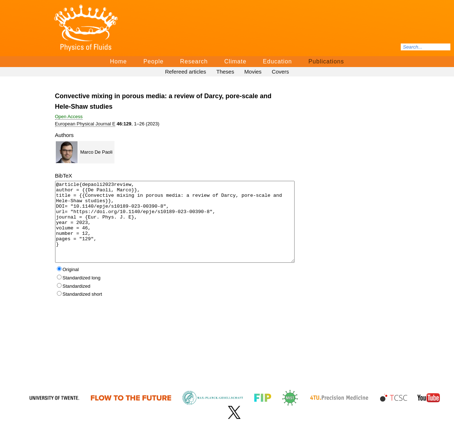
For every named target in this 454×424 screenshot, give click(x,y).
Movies (253, 71)
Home (118, 61)
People (153, 61)
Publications (326, 61)
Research (194, 61)
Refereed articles (185, 71)
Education (277, 61)
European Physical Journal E (85, 123)
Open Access (69, 116)
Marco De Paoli (96, 152)
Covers (280, 71)
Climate (235, 61)
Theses (225, 71)
